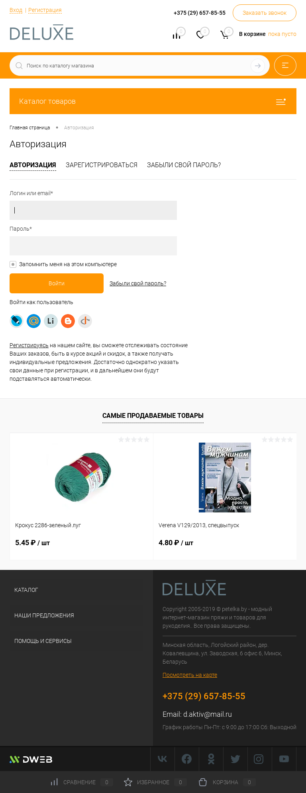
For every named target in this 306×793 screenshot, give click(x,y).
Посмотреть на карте (190, 675)
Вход (16, 10)
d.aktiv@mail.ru (207, 714)
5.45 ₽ (32, 542)
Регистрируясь (29, 345)
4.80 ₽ (176, 542)
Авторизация (33, 165)
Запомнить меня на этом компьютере (68, 264)
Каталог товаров (153, 101)
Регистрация (45, 10)
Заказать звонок (264, 13)
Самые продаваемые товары (153, 415)
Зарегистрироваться (101, 165)
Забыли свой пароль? (184, 165)
